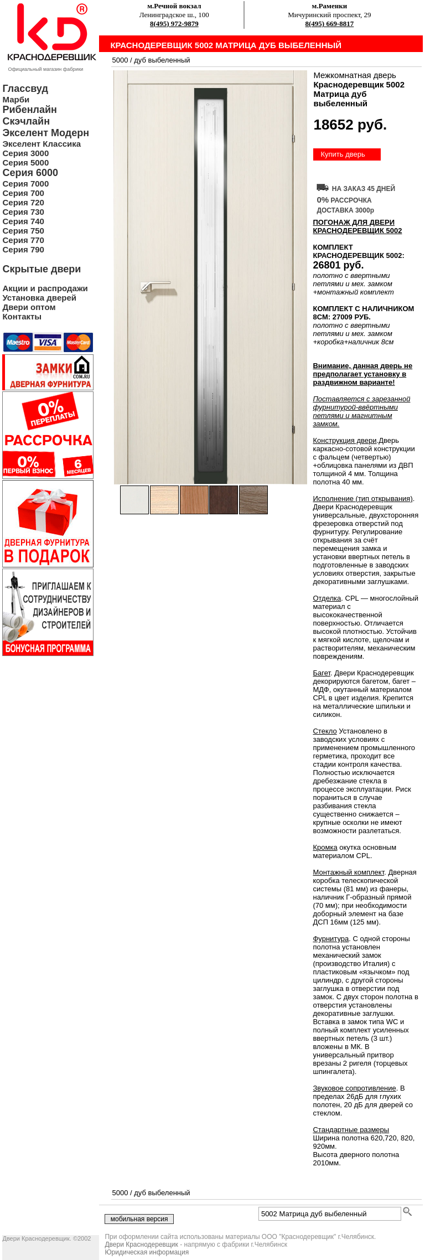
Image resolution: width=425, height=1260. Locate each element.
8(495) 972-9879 (174, 23)
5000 (120, 60)
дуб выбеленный (162, 60)
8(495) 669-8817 (329, 23)
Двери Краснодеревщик (141, 1244)
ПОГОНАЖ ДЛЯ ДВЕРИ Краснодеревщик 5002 (357, 226)
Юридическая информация (147, 1252)
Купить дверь (342, 154)
